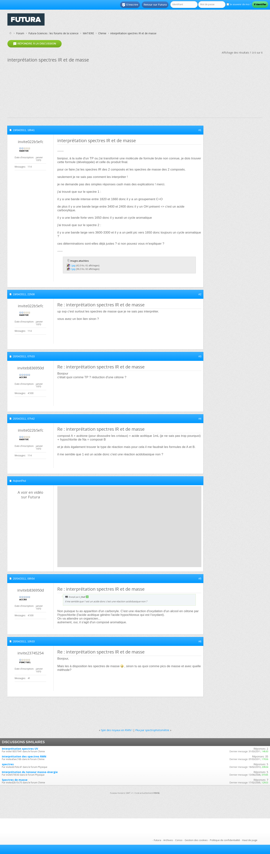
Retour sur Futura (155, 4)
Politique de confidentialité (225, 840)
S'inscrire (130, 5)
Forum (20, 33)
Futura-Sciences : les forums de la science (53, 33)
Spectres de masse (14, 780)
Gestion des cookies (196, 840)
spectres (8, 764)
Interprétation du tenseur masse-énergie (30, 772)
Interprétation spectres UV (20, 748)
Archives (168, 840)
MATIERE (88, 33)
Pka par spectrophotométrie (152, 730)
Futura (157, 840)
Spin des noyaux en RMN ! (116, 730)
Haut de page (249, 840)
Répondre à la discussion (34, 44)
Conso (178, 840)
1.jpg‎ (72, 265)
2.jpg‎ (72, 269)
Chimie (102, 33)
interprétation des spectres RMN (24, 756)
